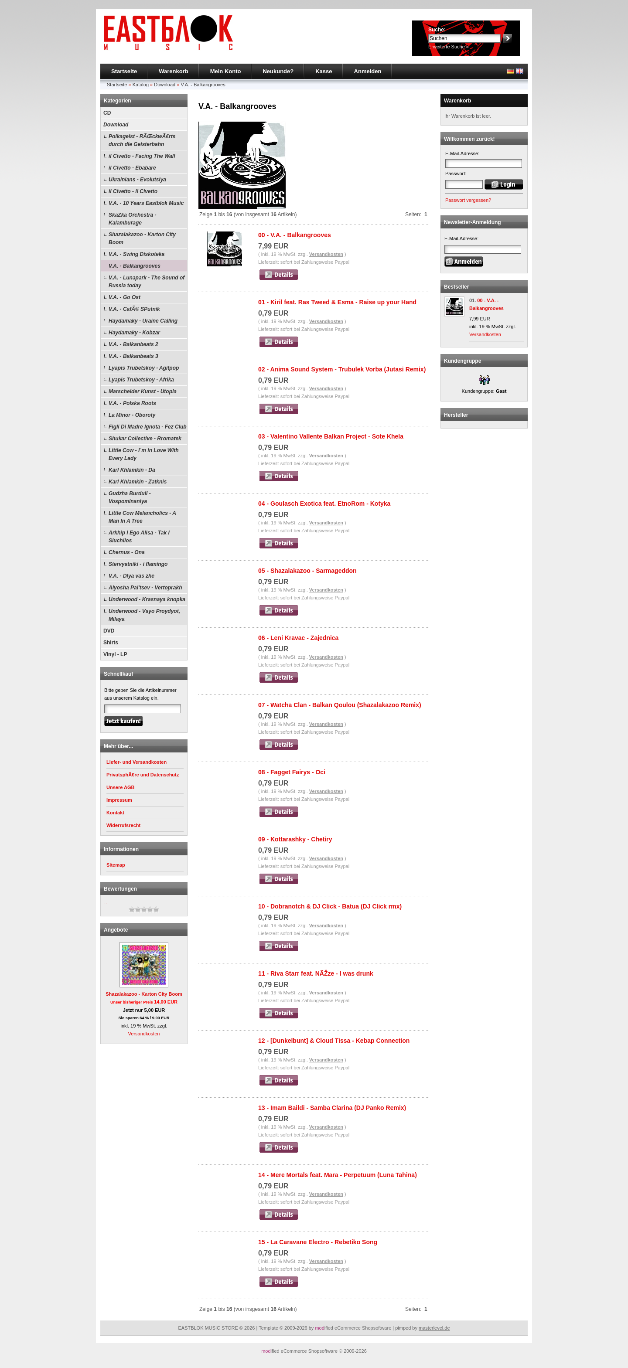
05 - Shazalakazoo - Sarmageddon (307, 570)
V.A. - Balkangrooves (203, 84)
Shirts (110, 643)
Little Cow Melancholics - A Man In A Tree (142, 517)
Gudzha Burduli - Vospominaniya (130, 497)
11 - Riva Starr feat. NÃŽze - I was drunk (315, 973)
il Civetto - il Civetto (133, 191)
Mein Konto (225, 71)
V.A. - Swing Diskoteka (136, 254)
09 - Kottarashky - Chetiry (295, 839)
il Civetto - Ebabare (132, 168)
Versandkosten (144, 1033)
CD (107, 113)
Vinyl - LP (115, 654)
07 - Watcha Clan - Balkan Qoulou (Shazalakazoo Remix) (339, 704)
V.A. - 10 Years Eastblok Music (146, 203)
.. (105, 902)
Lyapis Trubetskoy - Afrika (141, 380)
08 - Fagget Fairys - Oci (291, 772)
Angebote (116, 930)
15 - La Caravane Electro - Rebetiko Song (317, 1242)
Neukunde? (278, 71)
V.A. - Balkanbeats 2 (133, 344)
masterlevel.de (434, 1328)
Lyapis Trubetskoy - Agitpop (144, 368)
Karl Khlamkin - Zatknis (138, 482)
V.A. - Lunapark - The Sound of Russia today (146, 282)
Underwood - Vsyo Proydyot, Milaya (144, 615)
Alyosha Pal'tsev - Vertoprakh (145, 588)
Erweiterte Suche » (448, 46)
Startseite (124, 71)
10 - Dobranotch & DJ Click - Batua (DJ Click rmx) (330, 906)
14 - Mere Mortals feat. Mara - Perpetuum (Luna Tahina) (337, 1174)
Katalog (141, 84)
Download (164, 84)
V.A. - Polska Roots (132, 403)
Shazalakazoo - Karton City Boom (142, 238)
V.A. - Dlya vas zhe (131, 576)
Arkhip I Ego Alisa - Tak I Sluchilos (139, 537)
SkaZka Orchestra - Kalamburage (132, 219)
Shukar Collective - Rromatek (145, 439)
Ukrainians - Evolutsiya (137, 180)
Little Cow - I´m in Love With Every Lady (144, 454)
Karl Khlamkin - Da (132, 470)
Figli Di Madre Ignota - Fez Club (148, 427)
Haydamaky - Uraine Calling (143, 321)
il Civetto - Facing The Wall (142, 156)
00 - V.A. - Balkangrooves (294, 234)
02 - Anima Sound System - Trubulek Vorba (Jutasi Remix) (342, 369)
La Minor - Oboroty (132, 415)
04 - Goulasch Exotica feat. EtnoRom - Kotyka (324, 503)
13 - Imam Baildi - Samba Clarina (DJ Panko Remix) (332, 1107)
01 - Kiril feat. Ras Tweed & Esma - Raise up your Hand (337, 302)
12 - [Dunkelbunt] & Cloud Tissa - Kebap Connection (334, 1040)
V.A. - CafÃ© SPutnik (134, 309)
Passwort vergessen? (468, 200)
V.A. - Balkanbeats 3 (133, 356)
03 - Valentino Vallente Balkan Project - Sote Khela (330, 436)
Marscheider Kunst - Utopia (143, 391)
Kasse (323, 71)
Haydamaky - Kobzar (134, 333)
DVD (108, 631)
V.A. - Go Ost (124, 297)
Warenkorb (173, 71)
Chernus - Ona (127, 552)
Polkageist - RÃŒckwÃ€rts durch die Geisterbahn (142, 140)
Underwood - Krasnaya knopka (147, 599)
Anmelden (368, 71)
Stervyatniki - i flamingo (138, 564)
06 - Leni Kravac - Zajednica (298, 637)
